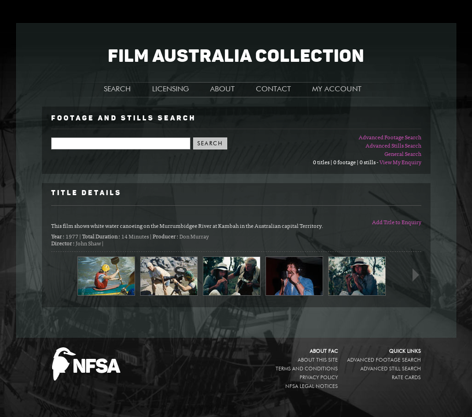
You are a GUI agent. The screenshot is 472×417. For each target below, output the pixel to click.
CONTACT (273, 89)
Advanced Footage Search (390, 138)
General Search (402, 154)
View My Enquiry (400, 163)
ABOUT (222, 89)
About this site (318, 360)
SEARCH (117, 89)
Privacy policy (319, 377)
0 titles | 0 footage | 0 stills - (346, 163)
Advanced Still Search (390, 368)
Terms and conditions (307, 368)
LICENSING (170, 89)
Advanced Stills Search (393, 146)
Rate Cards (406, 377)
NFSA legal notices (311, 386)
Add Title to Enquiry (396, 223)
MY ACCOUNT (336, 89)
